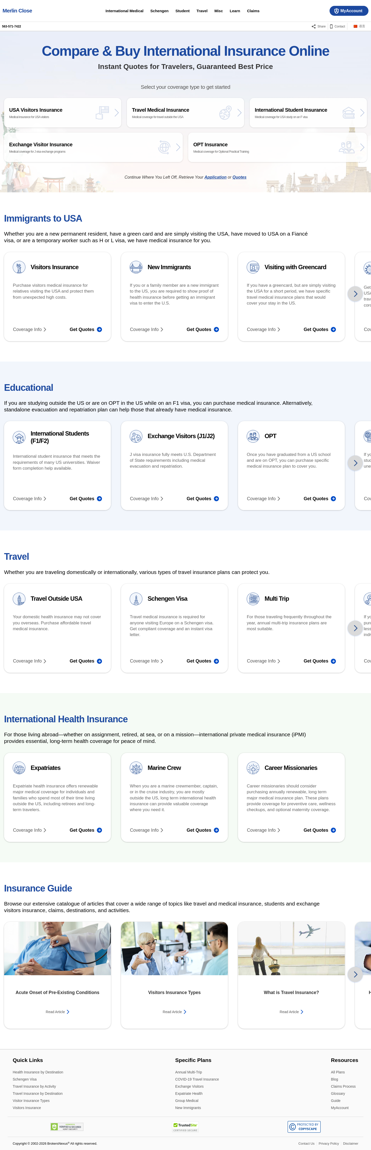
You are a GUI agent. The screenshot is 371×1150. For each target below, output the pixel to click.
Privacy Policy (329, 1143)
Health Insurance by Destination (38, 1072)
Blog (334, 1079)
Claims (253, 11)
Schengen (159, 11)
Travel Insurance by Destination (38, 1093)
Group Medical (186, 1100)
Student (182, 11)
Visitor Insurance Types (31, 1100)
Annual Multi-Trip (188, 1072)
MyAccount (340, 1107)
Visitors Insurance (27, 1107)
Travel (202, 11)
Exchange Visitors (189, 1086)
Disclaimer (350, 1143)
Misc (218, 11)
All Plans (338, 1072)
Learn (235, 11)
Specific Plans (193, 1060)
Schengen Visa (25, 1079)
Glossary (338, 1093)
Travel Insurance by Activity (34, 1086)
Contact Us (307, 1143)
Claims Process (343, 1086)
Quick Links (28, 1060)
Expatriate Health (188, 1093)
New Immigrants (188, 1107)
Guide (335, 1100)
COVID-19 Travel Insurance (197, 1079)
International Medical (124, 11)
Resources (344, 1060)
